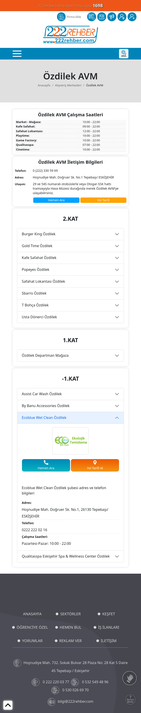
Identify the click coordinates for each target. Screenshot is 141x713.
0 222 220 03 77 (51, 682)
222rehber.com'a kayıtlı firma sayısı (70, 5)
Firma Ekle (74, 17)
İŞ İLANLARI (108, 627)
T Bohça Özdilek (35, 305)
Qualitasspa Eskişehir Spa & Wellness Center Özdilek (66, 556)
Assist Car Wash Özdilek (42, 393)
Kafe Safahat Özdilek (39, 257)
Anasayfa (44, 85)
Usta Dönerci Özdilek (39, 316)
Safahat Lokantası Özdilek (43, 281)
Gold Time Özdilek (37, 245)
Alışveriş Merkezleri (68, 85)
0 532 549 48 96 (90, 682)
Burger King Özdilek (38, 233)
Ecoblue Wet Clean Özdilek (44, 417)
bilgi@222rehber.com (70, 702)
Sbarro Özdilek (34, 293)
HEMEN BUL (71, 627)
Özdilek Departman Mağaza (45, 355)
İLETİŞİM (109, 640)
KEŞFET (108, 613)
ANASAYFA (32, 613)
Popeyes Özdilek (35, 269)
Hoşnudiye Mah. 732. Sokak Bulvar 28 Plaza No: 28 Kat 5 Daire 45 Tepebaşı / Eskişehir (70, 666)
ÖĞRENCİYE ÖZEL (32, 627)
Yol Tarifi (103, 200)
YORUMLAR (32, 640)
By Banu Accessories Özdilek (46, 405)
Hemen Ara (56, 200)
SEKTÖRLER (70, 613)
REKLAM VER (70, 640)
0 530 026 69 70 (70, 690)
